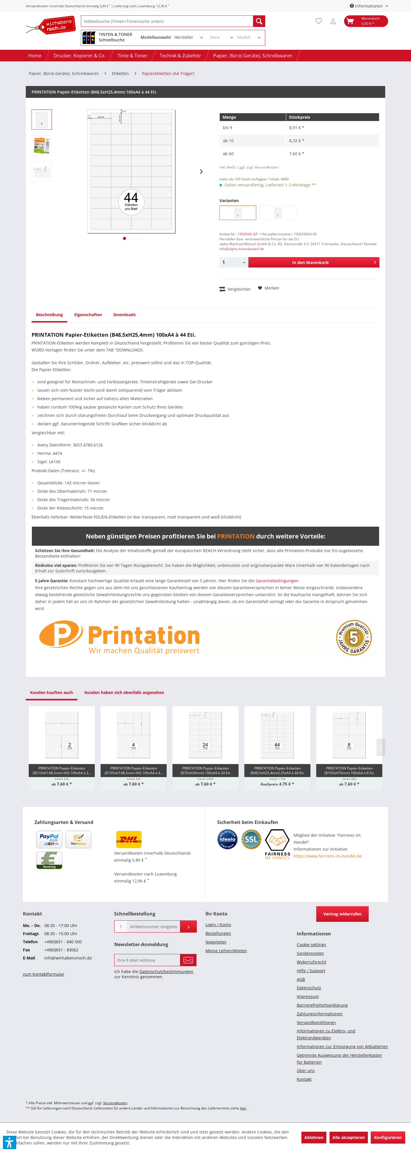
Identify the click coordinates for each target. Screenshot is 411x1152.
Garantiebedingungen (277, 580)
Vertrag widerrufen (342, 914)
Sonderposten (310, 953)
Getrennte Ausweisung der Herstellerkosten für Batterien (339, 1058)
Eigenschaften (88, 314)
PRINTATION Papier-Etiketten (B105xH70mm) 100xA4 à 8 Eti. (349, 770)
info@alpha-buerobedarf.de (241, 248)
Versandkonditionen (316, 1022)
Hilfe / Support (311, 970)
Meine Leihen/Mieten (226, 950)
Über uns (306, 1070)
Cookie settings (311, 944)
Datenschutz (309, 987)
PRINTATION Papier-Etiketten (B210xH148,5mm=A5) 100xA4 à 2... (62, 770)
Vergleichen (235, 289)
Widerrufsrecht (311, 962)
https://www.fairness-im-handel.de (328, 856)
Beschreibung (49, 314)
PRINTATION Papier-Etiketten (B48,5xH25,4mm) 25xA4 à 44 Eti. (277, 770)
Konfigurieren (388, 1137)
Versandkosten (115, 1102)
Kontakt (304, 1079)
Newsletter (216, 942)
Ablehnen (313, 1137)
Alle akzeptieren (348, 1137)
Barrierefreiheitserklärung (322, 1005)
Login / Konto (218, 924)
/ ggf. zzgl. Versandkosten (258, 167)
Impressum (308, 996)
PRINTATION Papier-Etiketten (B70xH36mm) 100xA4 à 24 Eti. (206, 770)
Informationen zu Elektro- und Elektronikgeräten (326, 1034)
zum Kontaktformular (43, 974)
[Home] (34, 55)
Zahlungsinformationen (320, 1014)
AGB (301, 979)
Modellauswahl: (156, 37)
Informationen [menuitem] (367, 6)
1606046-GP (248, 234)
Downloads (124, 314)
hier (243, 1108)
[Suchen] (259, 21)
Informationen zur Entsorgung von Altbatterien (342, 1046)
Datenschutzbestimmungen (166, 971)
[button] (9, 1142)
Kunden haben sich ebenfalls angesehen (124, 692)
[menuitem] (173, 21)
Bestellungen (218, 933)
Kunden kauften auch (51, 692)
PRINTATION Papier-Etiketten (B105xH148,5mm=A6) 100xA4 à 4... (134, 770)
